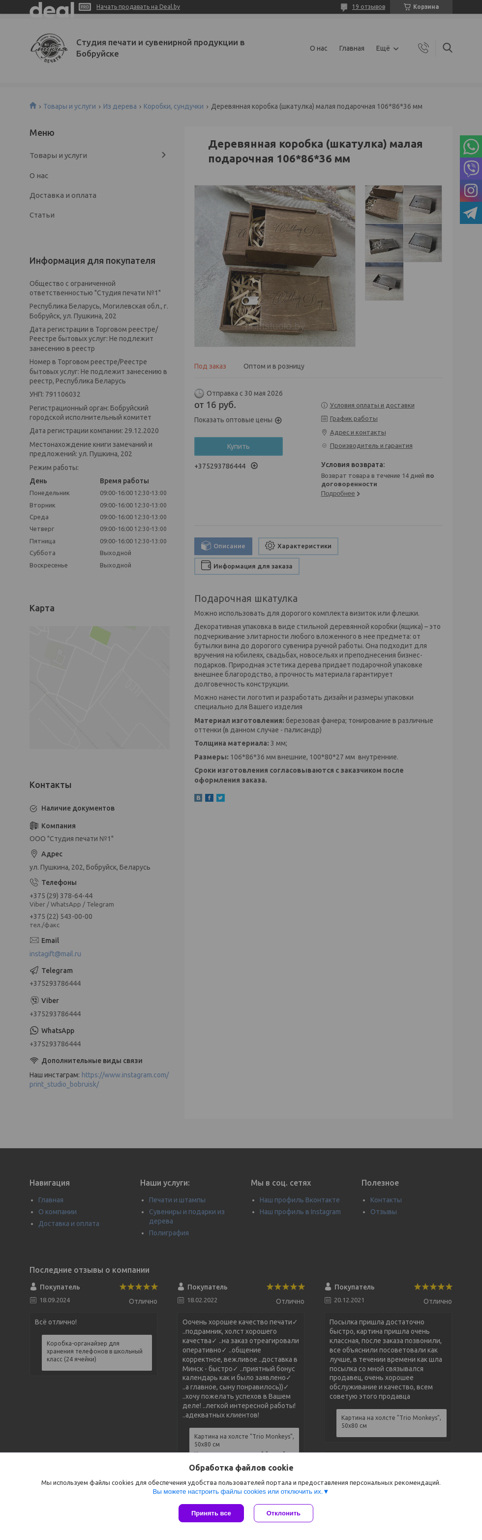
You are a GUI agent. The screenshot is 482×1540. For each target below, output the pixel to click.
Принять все (211, 1513)
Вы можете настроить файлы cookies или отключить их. (237, 1491)
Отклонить (284, 1513)
